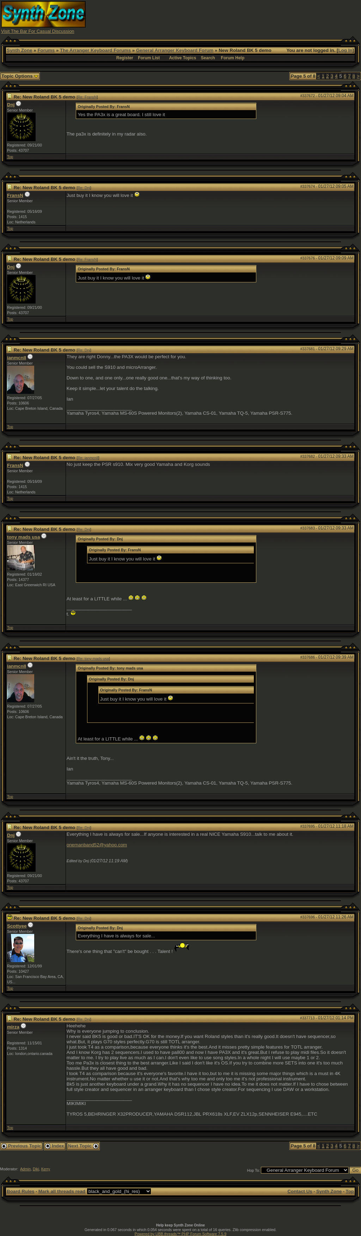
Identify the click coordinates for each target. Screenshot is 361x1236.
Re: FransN (87, 97)
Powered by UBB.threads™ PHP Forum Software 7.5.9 (180, 1234)
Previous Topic (21, 1145)
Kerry (45, 1169)
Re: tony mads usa (93, 658)
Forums (46, 50)
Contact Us (299, 1191)
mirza (13, 1027)
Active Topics (182, 57)
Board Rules (21, 1191)
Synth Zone (19, 50)
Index (54, 1145)
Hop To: (253, 1170)
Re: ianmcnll (88, 458)
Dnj (10, 104)
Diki (36, 1169)
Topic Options (19, 76)
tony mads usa (23, 537)
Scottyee (17, 926)
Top (10, 157)
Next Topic (83, 1145)
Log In (345, 50)
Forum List (149, 57)
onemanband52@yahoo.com (97, 844)
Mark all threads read (61, 1191)
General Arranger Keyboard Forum (174, 50)
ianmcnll (16, 357)
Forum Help (233, 57)
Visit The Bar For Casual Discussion (37, 31)
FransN (15, 195)
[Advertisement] (231, 17)
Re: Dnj (84, 188)
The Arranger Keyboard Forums (95, 50)
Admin (25, 1169)
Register (124, 57)
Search (208, 57)
